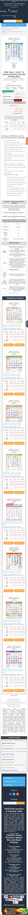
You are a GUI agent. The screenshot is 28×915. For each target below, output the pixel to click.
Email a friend (22, 87)
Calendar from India (12, 699)
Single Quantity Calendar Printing (9, 770)
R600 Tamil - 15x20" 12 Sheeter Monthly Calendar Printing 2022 (12, 571)
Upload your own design (9, 99)
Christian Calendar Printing (8, 762)
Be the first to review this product (14, 85)
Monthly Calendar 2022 (12, 704)
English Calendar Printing (20, 740)
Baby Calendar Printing (19, 765)
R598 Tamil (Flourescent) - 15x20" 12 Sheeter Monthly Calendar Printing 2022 (13, 523)
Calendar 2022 (19, 703)
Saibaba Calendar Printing (8, 759)
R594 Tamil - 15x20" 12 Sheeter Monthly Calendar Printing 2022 (12, 325)
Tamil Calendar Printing (7, 740)
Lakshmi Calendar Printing (8, 754)
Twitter (14, 794)
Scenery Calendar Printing (8, 767)
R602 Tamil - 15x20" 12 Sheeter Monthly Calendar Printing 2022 (12, 620)
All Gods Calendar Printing (8, 746)
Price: (16, 111)
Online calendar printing (7, 703)
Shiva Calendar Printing (7, 748)
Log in (21, 5)
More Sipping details (14, 293)
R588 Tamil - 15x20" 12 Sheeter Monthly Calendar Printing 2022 (12, 473)
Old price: (17, 109)
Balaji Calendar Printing (20, 751)
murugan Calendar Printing (8, 756)
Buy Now (14, 217)
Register (16, 5)
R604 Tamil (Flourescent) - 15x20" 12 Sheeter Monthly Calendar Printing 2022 (13, 670)
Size (4, 93)
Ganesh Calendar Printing (8, 751)
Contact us (27, 141)
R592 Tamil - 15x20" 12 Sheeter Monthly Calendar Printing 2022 (12, 374)
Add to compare (15, 87)
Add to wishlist (8, 88)
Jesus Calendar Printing (7, 765)
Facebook (10, 794)
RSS (17, 794)
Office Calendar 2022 (13, 706)
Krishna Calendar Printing (20, 748)
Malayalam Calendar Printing (8, 743)
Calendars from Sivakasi (12, 701)
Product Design (7, 96)
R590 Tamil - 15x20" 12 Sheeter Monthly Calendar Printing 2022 (12, 424)
